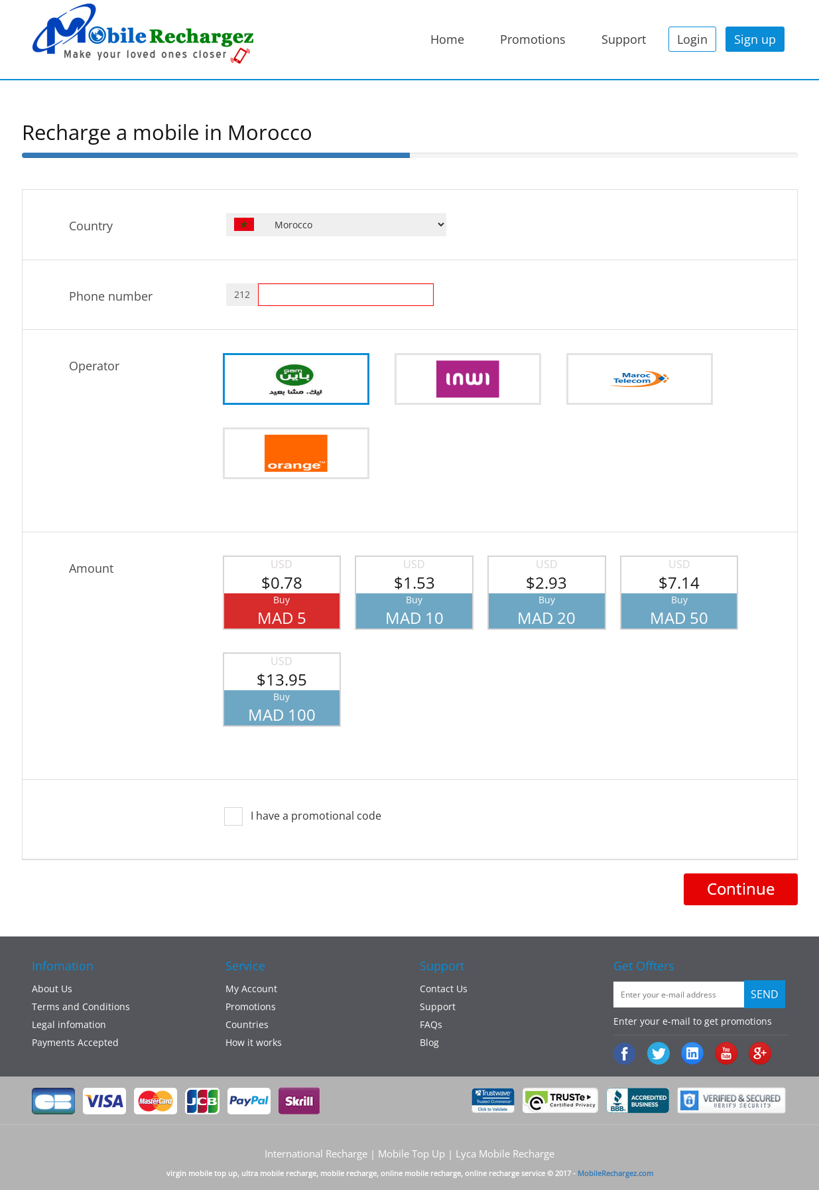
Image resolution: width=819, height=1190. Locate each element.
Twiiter (659, 1054)
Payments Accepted (75, 1042)
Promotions (533, 39)
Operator (94, 366)
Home (447, 39)
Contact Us (444, 988)
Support (623, 39)
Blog (429, 1042)
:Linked (693, 1054)
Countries (247, 1024)
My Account (251, 988)
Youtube (727, 1054)
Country (91, 226)
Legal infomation (69, 1024)
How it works (253, 1042)
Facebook (625, 1054)
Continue (741, 888)
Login (692, 39)
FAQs (431, 1024)
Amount (91, 568)
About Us (52, 988)
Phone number (111, 296)
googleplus (761, 1054)
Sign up (755, 39)
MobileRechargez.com (615, 1173)
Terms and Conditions (81, 1006)
